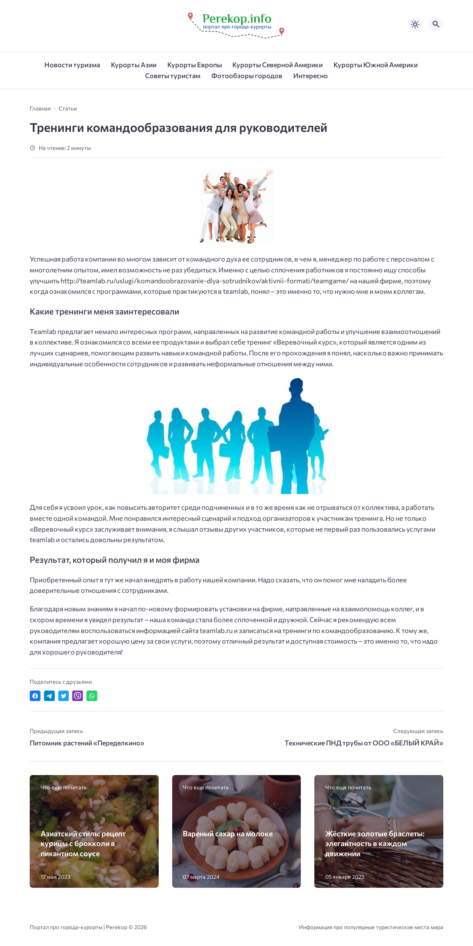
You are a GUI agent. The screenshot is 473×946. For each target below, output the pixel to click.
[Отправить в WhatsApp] (91, 696)
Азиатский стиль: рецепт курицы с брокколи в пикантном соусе (83, 843)
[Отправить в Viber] (77, 696)
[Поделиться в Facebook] (35, 696)
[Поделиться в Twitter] (63, 696)
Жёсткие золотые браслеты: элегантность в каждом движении (374, 843)
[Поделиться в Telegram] (49, 696)
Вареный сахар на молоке (228, 833)
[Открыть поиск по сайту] (436, 24)
